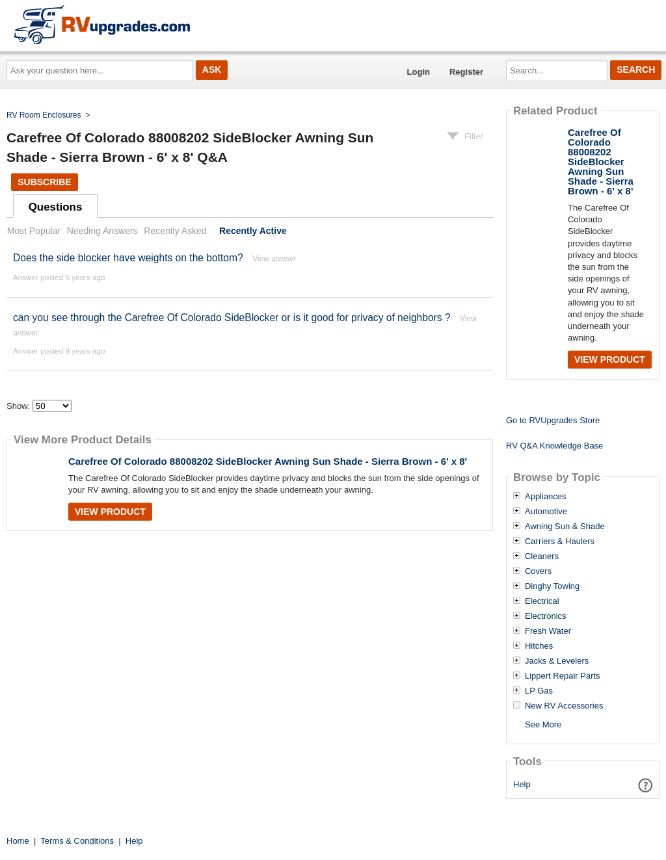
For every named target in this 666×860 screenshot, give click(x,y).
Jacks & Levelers (557, 661)
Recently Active (253, 231)
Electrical (542, 601)
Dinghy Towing (552, 586)
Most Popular (33, 231)
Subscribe (44, 182)
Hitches (539, 646)
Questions (56, 207)
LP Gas (539, 691)
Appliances (545, 496)
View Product (110, 511)
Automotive (546, 511)
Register (466, 72)
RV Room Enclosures (44, 115)
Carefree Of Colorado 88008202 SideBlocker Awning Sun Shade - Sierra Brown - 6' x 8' (267, 461)
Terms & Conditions (77, 841)
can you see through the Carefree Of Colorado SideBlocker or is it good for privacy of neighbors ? (232, 317)
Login (418, 72)
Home (18, 841)
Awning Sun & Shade (565, 526)
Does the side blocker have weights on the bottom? (128, 257)
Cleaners (542, 556)
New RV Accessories (564, 705)
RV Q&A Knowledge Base (554, 445)
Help (522, 784)
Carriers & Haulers (559, 541)
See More (543, 724)
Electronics (545, 616)
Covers (538, 571)
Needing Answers (102, 231)
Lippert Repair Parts (562, 676)
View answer (274, 258)
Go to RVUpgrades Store (553, 420)
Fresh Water (548, 631)
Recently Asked (175, 231)
